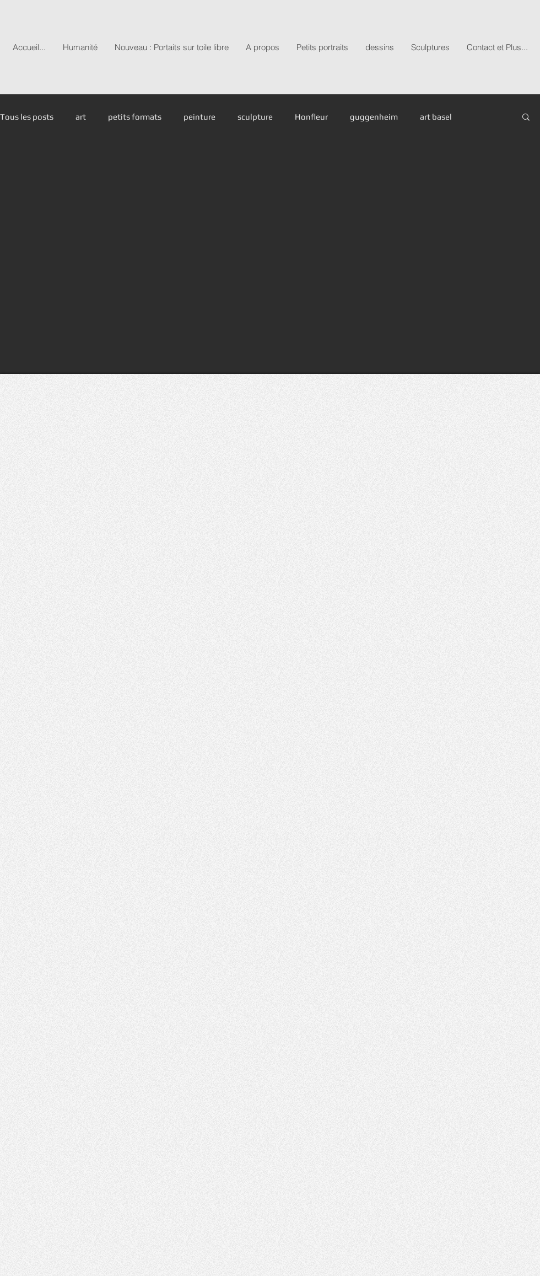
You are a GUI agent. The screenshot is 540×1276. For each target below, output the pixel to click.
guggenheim (374, 116)
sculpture (255, 116)
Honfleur (311, 116)
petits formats (134, 116)
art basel (436, 116)
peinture (199, 116)
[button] (526, 118)
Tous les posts (26, 116)
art (80, 116)
